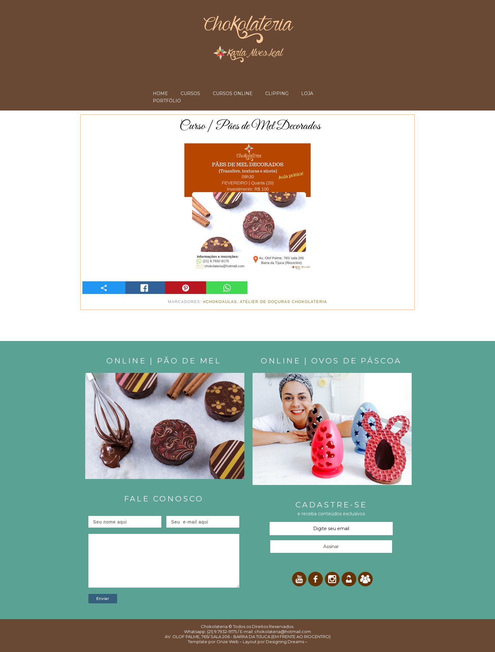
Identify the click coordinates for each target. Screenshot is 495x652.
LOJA (307, 93)
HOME (160, 93)
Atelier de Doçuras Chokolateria (283, 302)
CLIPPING (277, 93)
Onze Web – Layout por (241, 641)
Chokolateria (214, 626)
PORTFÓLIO (167, 101)
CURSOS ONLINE (233, 93)
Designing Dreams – (286, 641)
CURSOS (190, 93)
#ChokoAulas (220, 302)
